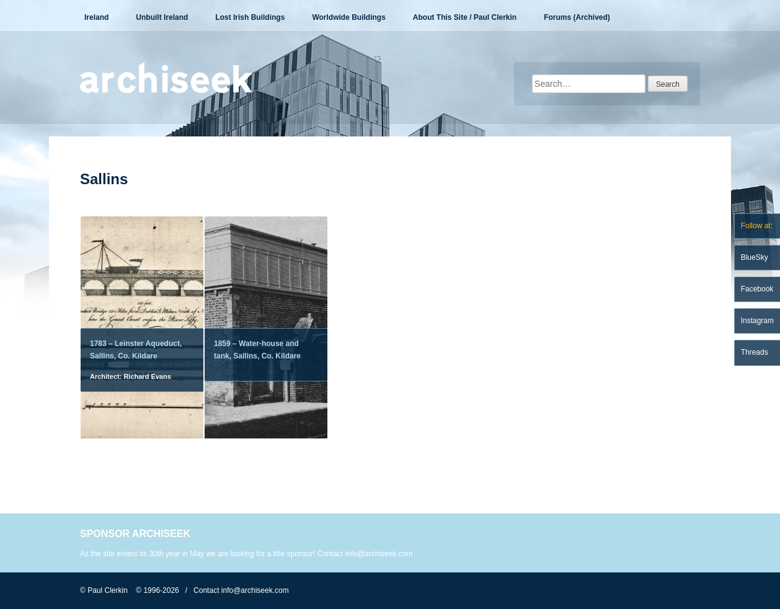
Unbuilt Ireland (162, 17)
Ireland (96, 17)
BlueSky (754, 257)
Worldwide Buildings (348, 17)
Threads (754, 352)
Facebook (757, 289)
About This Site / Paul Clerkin (464, 17)
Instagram (757, 320)
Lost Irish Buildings (250, 17)
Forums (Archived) (577, 17)
